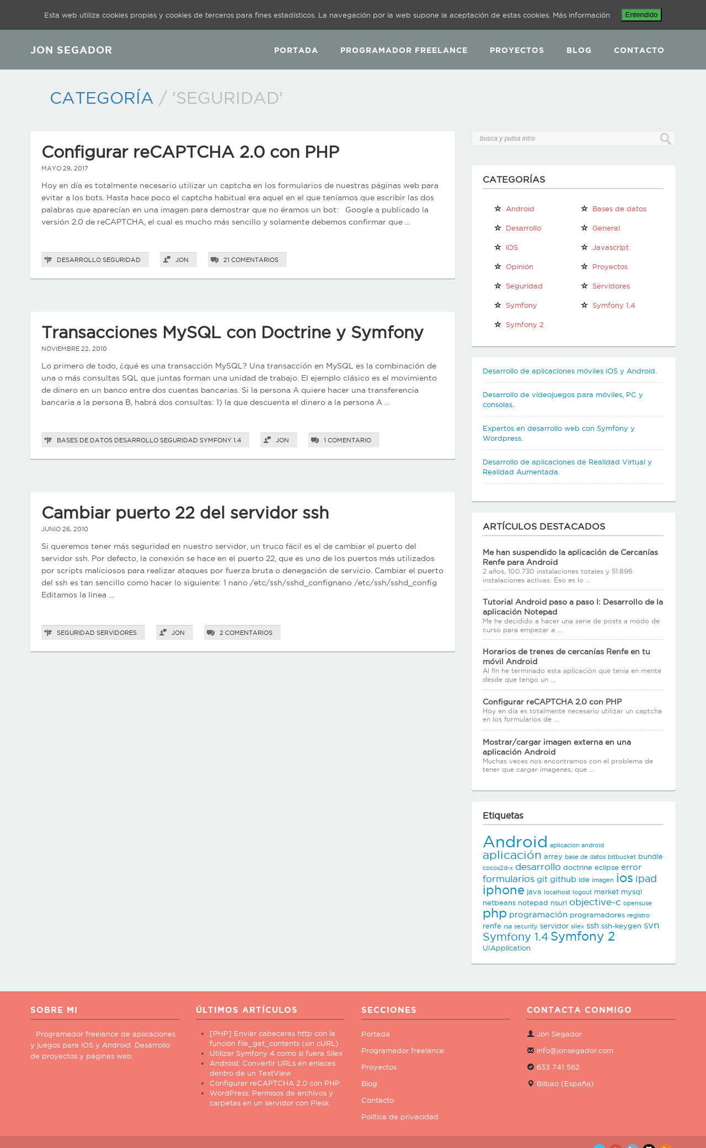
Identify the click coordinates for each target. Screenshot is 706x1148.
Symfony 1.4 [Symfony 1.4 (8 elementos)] (515, 937)
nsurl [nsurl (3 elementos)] (558, 902)
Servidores (117, 632)
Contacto (639, 50)
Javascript (604, 247)
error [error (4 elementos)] (631, 867)
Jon (182, 260)
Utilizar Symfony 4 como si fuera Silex (276, 1053)
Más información (581, 15)
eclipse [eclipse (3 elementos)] (607, 867)
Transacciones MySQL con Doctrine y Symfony (232, 332)
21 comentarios (251, 260)
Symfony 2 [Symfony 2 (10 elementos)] (582, 936)
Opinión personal (513, 269)
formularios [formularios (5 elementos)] (508, 879)
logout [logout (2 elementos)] (582, 892)
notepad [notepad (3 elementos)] (533, 902)
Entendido (641, 14)
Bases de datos (85, 440)
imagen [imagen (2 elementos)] (603, 880)
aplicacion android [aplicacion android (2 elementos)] (577, 845)
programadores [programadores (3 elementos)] (597, 915)
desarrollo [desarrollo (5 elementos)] (538, 867)
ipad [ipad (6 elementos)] (646, 878)
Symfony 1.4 (220, 440)
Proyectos (517, 50)
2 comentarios (246, 632)
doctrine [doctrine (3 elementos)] (577, 867)
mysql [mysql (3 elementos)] (631, 891)
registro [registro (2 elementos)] (638, 915)
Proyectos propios (604, 269)
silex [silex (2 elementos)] (577, 926)
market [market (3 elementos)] (606, 891)
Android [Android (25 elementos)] (515, 841)
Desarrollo (79, 260)
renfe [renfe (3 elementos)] (492, 926)
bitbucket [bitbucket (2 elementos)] (622, 856)
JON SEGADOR (71, 49)
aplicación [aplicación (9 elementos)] (512, 854)
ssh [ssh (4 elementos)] (592, 925)
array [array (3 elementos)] (553, 856)
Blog (579, 50)
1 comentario (347, 440)
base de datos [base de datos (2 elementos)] (585, 856)
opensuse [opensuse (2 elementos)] (637, 903)
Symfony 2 (519, 324)
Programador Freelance (404, 50)
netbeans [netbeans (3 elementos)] (499, 902)
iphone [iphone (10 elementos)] (504, 889)
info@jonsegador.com (575, 1050)
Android (514, 208)
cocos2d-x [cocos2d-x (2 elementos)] (498, 867)
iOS (506, 247)
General (600, 228)
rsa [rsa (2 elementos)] (508, 926)
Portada (296, 50)
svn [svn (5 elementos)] (651, 925)
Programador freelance (402, 1050)
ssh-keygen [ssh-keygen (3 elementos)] (621, 926)
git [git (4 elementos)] (542, 879)
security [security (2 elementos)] (526, 926)
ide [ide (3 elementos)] (584, 879)
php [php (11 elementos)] (495, 913)
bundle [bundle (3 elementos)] (650, 856)
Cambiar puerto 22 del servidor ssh (185, 513)
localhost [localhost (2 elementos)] (557, 892)
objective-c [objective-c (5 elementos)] (595, 902)
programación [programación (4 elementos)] (538, 914)
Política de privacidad (399, 1116)
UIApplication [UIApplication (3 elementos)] (507, 948)
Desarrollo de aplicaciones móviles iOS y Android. (570, 371)
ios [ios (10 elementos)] (624, 877)
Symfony (515, 305)
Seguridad (122, 260)
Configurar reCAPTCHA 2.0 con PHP (190, 152)
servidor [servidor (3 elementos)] (554, 926)
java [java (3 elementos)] (534, 891)
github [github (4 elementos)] (563, 879)
